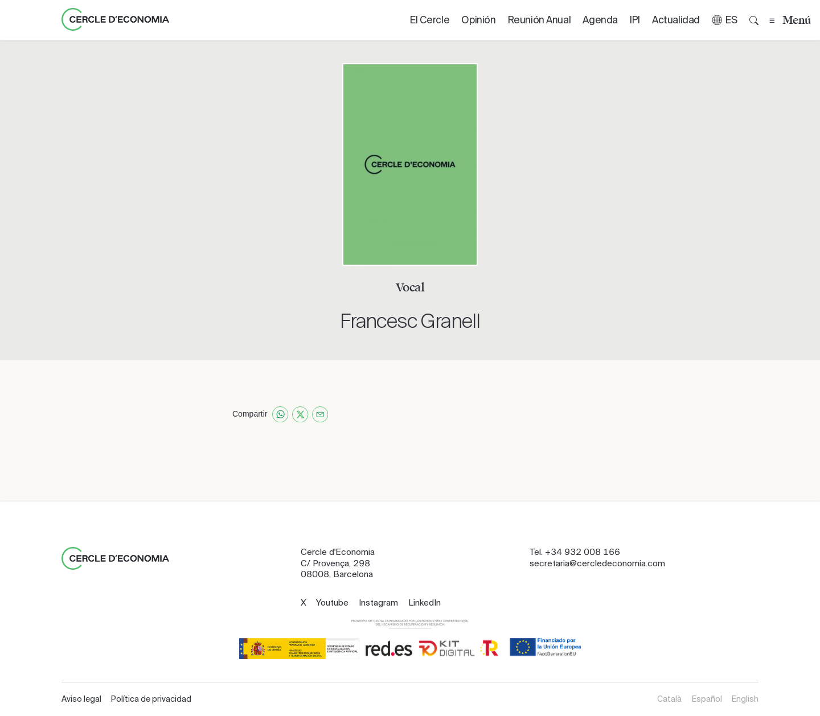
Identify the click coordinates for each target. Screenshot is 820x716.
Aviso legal (81, 699)
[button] (725, 20)
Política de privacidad (151, 699)
